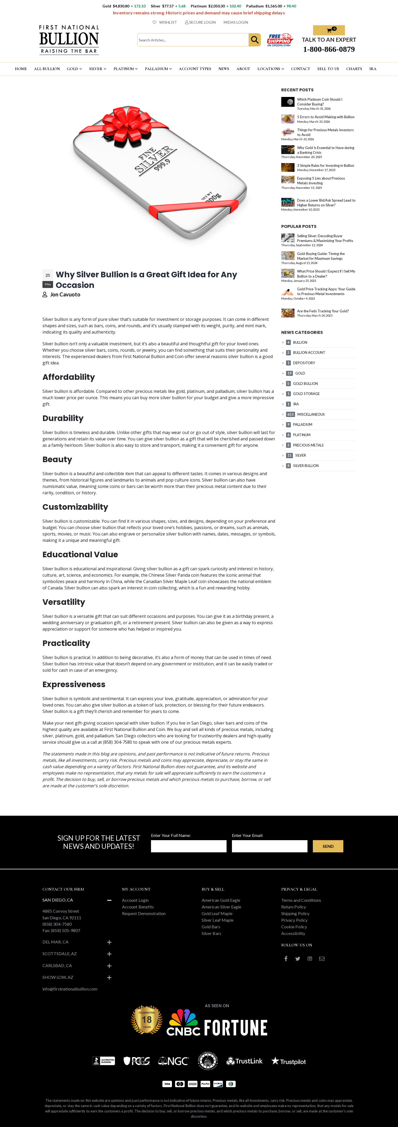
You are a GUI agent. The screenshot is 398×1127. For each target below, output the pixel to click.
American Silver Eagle (221, 906)
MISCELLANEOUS (305, 414)
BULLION (296, 342)
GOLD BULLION (302, 383)
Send (328, 846)
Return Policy (293, 906)
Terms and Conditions (301, 900)
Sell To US (328, 68)
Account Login (135, 900)
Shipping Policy (295, 913)
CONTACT (300, 68)
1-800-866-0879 (329, 49)
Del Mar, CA (55, 941)
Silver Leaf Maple (217, 919)
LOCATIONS (268, 68)
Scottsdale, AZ (59, 953)
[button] (255, 39)
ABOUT (243, 68)
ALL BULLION (47, 68)
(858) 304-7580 (57, 923)
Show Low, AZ (57, 977)
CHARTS (354, 68)
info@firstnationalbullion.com (69, 988)
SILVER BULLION (302, 465)
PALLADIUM (156, 68)
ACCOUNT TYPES (195, 68)
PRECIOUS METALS (305, 445)
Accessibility (293, 933)
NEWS (223, 68)
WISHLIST (165, 22)
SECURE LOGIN (200, 22)
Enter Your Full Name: (171, 835)
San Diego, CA (57, 899)
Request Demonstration (144, 913)
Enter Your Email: (247, 835)
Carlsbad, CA (57, 965)
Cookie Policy (294, 926)
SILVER (95, 68)
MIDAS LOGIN (236, 22)
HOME (21, 68)
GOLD (72, 68)
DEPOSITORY (300, 363)
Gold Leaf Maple (217, 913)
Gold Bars (211, 926)
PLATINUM (124, 68)
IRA (373, 68)
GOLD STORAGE (303, 394)
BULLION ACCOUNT (305, 352)
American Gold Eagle (221, 900)
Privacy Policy (294, 919)
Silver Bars (211, 933)
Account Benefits (138, 906)
